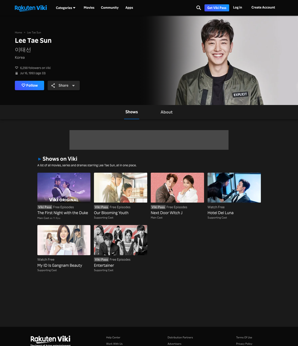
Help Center (113, 337)
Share (63, 85)
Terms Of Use (244, 337)
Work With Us (114, 343)
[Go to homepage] (31, 8)
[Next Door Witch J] (177, 194)
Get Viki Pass (216, 8)
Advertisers (174, 343)
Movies (89, 8)
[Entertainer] (120, 246)
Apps (129, 8)
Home (18, 32)
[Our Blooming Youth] (120, 194)
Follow (30, 85)
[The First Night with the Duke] (64, 194)
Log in (237, 7)
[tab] (131, 112)
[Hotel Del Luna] (234, 194)
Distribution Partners (180, 337)
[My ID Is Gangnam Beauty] (64, 246)
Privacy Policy (244, 343)
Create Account (263, 7)
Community (110, 8)
